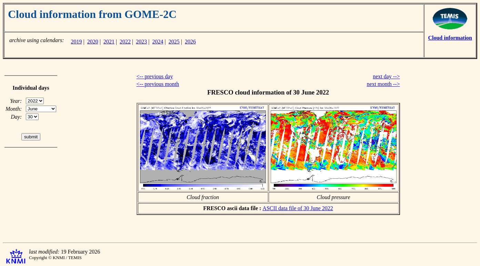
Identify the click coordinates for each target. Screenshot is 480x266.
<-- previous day (155, 76)
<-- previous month (158, 84)
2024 (157, 42)
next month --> (383, 84)
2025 (174, 42)
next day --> (386, 76)
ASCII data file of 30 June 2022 (297, 208)
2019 (76, 42)
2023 (141, 42)
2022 (125, 42)
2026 (190, 42)
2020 (92, 42)
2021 (108, 42)
